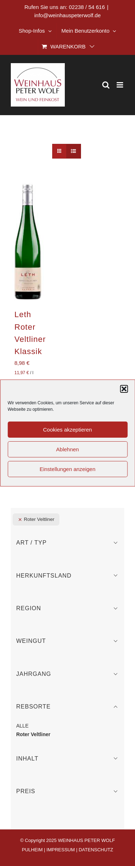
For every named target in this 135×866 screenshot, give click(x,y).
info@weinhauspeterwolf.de (67, 15)
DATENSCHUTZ (95, 849)
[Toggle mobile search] (105, 85)
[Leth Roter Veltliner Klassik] (28, 241)
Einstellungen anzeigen (67, 469)
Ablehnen (67, 449)
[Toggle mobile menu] (120, 85)
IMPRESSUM (60, 849)
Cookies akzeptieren (67, 430)
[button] (123, 388)
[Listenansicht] (74, 151)
